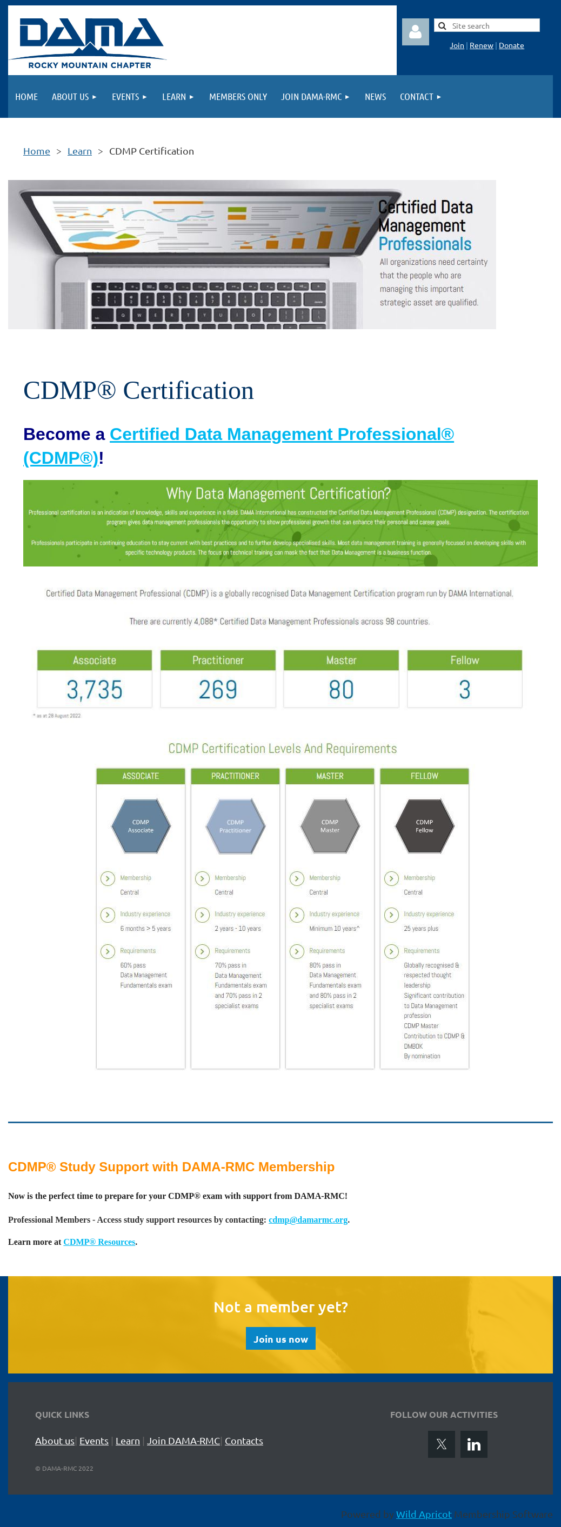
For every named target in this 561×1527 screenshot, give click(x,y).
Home (36, 150)
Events (94, 1440)
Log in (415, 31)
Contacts (244, 1440)
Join (457, 45)
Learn (80, 150)
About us (55, 1440)
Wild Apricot (424, 1513)
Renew (481, 45)
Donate (511, 45)
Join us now (280, 1338)
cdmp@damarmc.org (308, 1219)
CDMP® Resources (99, 1241)
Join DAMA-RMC (183, 1440)
